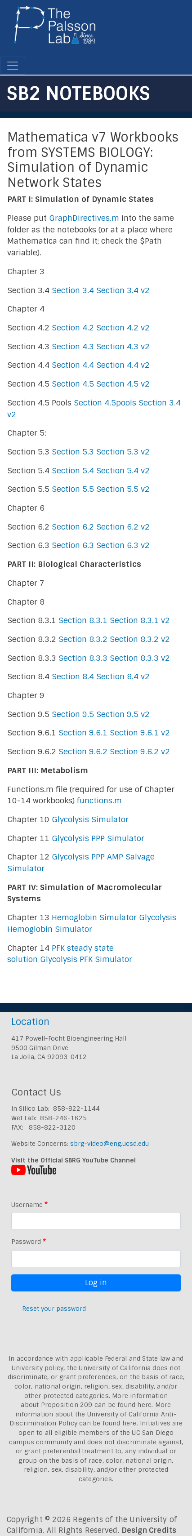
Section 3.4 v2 (123, 290)
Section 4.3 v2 (123, 347)
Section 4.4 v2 (123, 365)
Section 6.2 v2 (123, 527)
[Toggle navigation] (12, 66)
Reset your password (54, 1308)
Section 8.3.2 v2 (140, 639)
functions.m (99, 801)
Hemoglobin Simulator (94, 917)
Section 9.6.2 (82, 752)
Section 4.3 (73, 347)
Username (27, 1205)
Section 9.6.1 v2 (140, 733)
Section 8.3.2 (82, 639)
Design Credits (149, 1530)
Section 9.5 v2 (123, 714)
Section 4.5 (73, 384)
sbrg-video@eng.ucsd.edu (109, 1144)
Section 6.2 (73, 527)
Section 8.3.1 (82, 620)
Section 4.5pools (105, 403)
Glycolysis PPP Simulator (98, 838)
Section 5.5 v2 (123, 489)
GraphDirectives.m (84, 218)
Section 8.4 (73, 676)
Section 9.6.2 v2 (140, 752)
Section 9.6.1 (82, 733)
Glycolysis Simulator (90, 819)
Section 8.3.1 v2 (140, 620)
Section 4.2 (73, 328)
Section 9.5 (73, 714)
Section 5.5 (73, 489)
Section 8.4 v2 (123, 676)
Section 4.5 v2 (123, 384)
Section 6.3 (73, 545)
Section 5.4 (73, 471)
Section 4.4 (73, 365)
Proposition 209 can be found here (96, 1405)
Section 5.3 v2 (123, 452)
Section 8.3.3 (82, 658)
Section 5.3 (73, 452)
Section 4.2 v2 (123, 328)
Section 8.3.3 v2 (140, 658)
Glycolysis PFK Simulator (86, 959)
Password (26, 1242)
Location (30, 1021)
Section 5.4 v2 (123, 471)
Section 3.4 (73, 290)
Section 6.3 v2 (123, 545)
